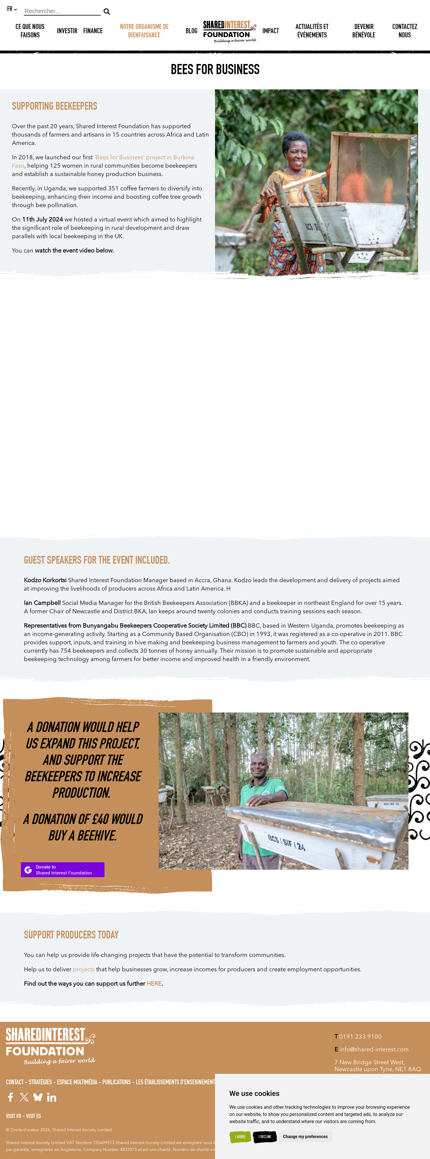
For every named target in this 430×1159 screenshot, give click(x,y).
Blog (191, 32)
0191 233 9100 (358, 1037)
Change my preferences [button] (305, 1136)
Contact (15, 1083)
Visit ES (33, 1117)
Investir (67, 32)
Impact (270, 32)
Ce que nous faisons (30, 32)
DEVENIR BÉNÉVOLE (363, 32)
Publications (116, 1083)
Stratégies (40, 1083)
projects (84, 970)
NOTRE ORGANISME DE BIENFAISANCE (144, 32)
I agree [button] (240, 1137)
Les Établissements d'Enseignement (175, 1083)
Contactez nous (404, 32)
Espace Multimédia (77, 1083)
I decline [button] (265, 1137)
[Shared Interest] (230, 32)
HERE (154, 984)
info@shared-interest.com (371, 1050)
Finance (93, 32)
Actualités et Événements (312, 32)
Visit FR (13, 1117)
